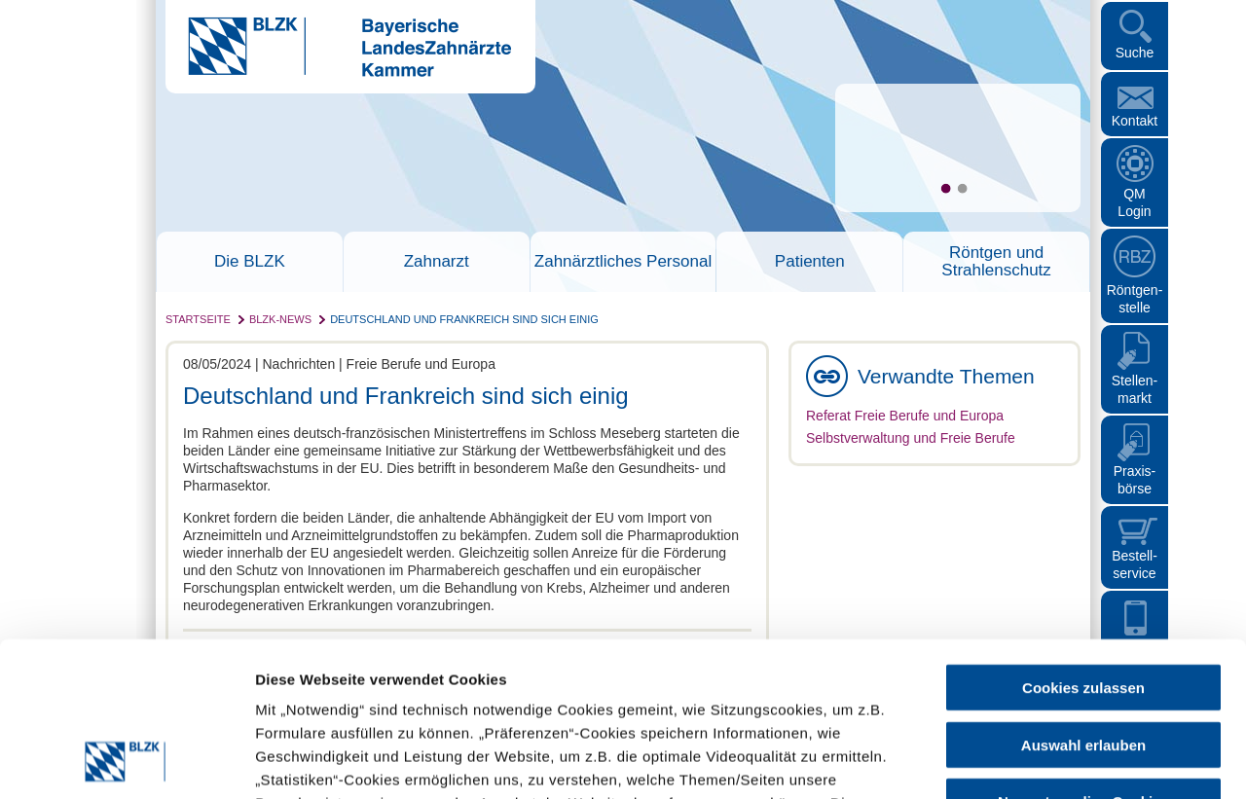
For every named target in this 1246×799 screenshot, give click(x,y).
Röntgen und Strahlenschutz (995, 261)
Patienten (810, 262)
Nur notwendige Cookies (1083, 656)
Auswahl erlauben (1083, 600)
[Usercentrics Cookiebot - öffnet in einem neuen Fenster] (126, 761)
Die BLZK (249, 262)
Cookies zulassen (1083, 542)
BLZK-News (280, 319)
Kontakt (1134, 120)
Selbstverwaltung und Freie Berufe (910, 438)
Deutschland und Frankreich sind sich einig (464, 319)
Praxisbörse (1135, 479)
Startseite (198, 319)
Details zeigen (1035, 760)
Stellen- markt (1134, 389)
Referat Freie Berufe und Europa (905, 415)
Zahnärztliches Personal (623, 262)
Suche (1135, 52)
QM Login (1134, 202)
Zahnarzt (436, 262)
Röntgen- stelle (1135, 298)
